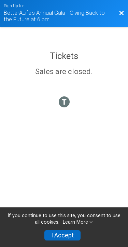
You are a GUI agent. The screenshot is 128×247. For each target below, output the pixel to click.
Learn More (75, 222)
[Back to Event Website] (121, 13)
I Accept (62, 235)
